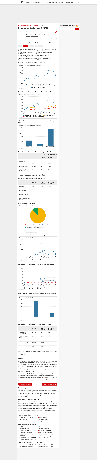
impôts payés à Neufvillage (32, 232)
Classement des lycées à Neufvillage (28, 439)
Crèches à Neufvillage (44, 428)
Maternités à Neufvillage (45, 430)
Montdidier (47, 34)
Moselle (30, 25)
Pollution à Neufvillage (44, 437)
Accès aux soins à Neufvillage (46, 434)
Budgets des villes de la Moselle (47, 420)
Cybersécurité (50, 2)
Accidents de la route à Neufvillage (28, 437)
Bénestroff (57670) (43, 419)
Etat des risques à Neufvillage (46, 432)
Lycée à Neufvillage (43, 426)
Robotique (57, 2)
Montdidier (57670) (24, 420)
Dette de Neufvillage (25, 384)
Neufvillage (35, 25)
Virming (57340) (23, 419)
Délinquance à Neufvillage (45, 435)
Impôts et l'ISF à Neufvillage (26, 432)
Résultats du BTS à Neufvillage (46, 446)
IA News (27, 2)
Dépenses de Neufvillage (49, 384)
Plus (72, 2)
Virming (42, 34)
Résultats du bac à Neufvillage (26, 446)
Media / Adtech (36, 2)
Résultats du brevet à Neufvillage (47, 444)
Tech (30, 2)
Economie (67, 2)
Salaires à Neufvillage (24, 428)
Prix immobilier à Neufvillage (26, 430)
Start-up (43, 2)
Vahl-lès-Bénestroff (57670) (26, 417)
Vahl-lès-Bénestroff (36, 34)
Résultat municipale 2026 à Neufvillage (28, 444)
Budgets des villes (24, 25)
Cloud (62, 2)
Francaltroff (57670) (44, 417)
